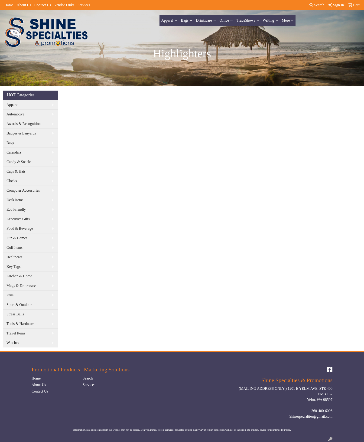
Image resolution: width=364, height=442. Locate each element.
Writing (268, 20)
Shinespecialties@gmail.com (310, 416)
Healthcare (14, 257)
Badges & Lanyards (21, 133)
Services (84, 5)
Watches (12, 343)
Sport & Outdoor (19, 305)
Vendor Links (64, 5)
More (286, 20)
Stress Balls (15, 314)
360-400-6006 (321, 411)
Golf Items (14, 247)
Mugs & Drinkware (21, 286)
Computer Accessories (23, 190)
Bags (184, 20)
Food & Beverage (19, 228)
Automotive (15, 114)
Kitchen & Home (19, 276)
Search (316, 5)
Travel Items (15, 333)
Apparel (167, 20)
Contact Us (42, 5)
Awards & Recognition (23, 124)
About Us (24, 5)
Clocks (11, 181)
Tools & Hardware (20, 324)
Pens (9, 295)
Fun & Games (16, 238)
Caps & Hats (16, 171)
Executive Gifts (18, 219)
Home (8, 5)
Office (224, 20)
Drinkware (204, 20)
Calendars (13, 152)
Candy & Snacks (19, 162)
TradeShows (246, 20)
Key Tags (13, 266)
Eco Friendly (16, 209)
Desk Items (14, 200)
